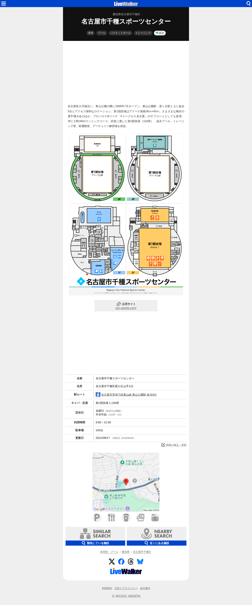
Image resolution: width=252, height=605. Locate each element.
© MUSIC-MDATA (126, 596)
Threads (131, 561)
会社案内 (145, 588)
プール (102, 32)
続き (160, 32)
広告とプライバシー (126, 588)
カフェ (126, 517)
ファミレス (111, 517)
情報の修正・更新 (173, 445)
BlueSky (140, 561)
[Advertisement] (126, 71)
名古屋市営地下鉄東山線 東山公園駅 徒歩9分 (126, 394)
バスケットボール (120, 32)
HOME (126, 3)
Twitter (112, 561)
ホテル (155, 517)
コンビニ (140, 517)
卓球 (90, 32)
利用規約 (107, 588)
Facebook (121, 561)
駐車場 (97, 517)
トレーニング (143, 32)
